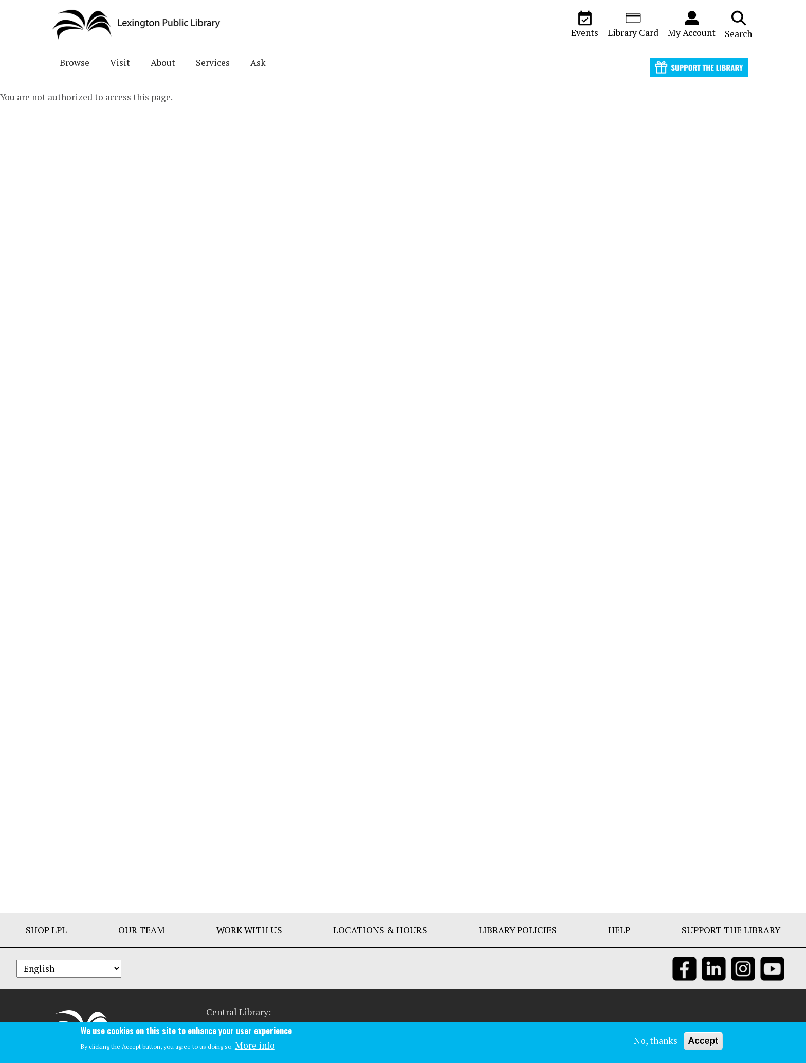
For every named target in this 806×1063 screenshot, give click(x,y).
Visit (120, 62)
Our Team (141, 930)
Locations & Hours (380, 930)
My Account (692, 24)
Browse (74, 62)
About (163, 62)
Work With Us (249, 930)
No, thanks (655, 1041)
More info (255, 1046)
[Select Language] (68, 969)
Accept (703, 1041)
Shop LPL (46, 930)
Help (619, 930)
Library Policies (518, 930)
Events (584, 24)
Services (213, 62)
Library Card (633, 24)
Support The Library (731, 930)
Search (738, 24)
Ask (258, 62)
